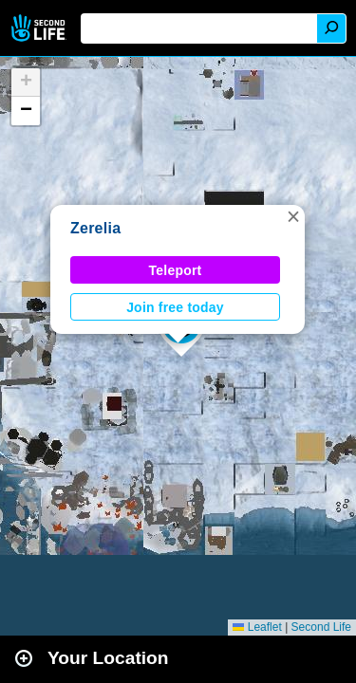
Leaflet (257, 627)
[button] (293, 216)
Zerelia (95, 228)
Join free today (175, 307)
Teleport (175, 270)
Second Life (40, 28)
